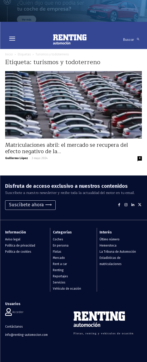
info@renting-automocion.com (26, 335)
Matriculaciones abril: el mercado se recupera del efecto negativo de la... (66, 148)
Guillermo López (16, 158)
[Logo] (69, 39)
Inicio (9, 54)
